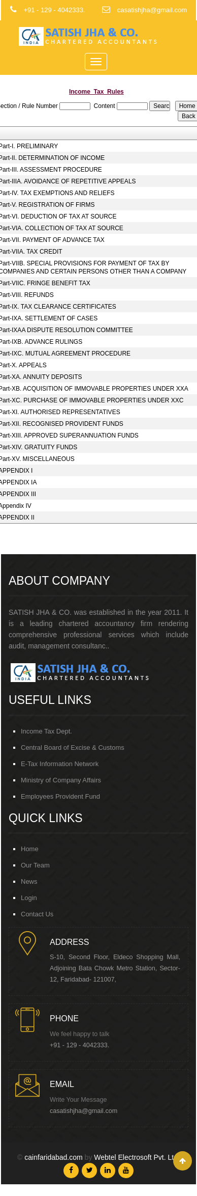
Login (29, 898)
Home (30, 849)
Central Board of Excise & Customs (72, 747)
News (29, 881)
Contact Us (37, 914)
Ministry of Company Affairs (61, 780)
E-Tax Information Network (59, 764)
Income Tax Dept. (46, 731)
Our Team (35, 865)
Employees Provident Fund (60, 796)
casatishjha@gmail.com (83, 1111)
